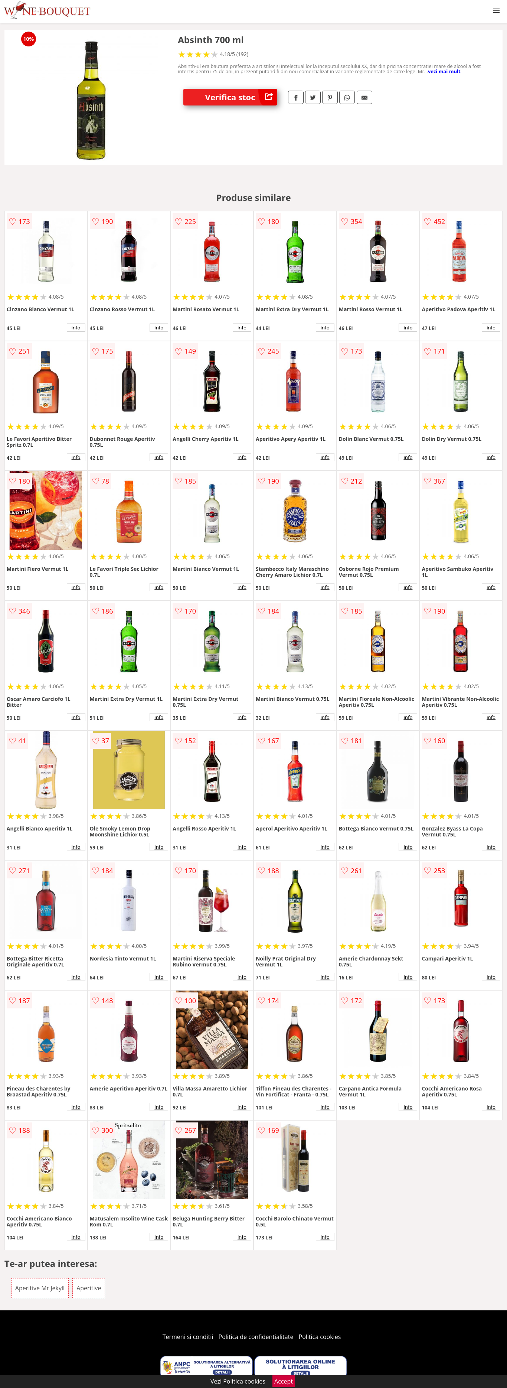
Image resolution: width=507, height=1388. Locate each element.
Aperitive (88, 1288)
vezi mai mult (444, 71)
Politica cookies (320, 1337)
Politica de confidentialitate (256, 1337)
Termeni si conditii (188, 1337)
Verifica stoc (241, 97)
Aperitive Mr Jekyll (40, 1288)
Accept (283, 1381)
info (76, 327)
